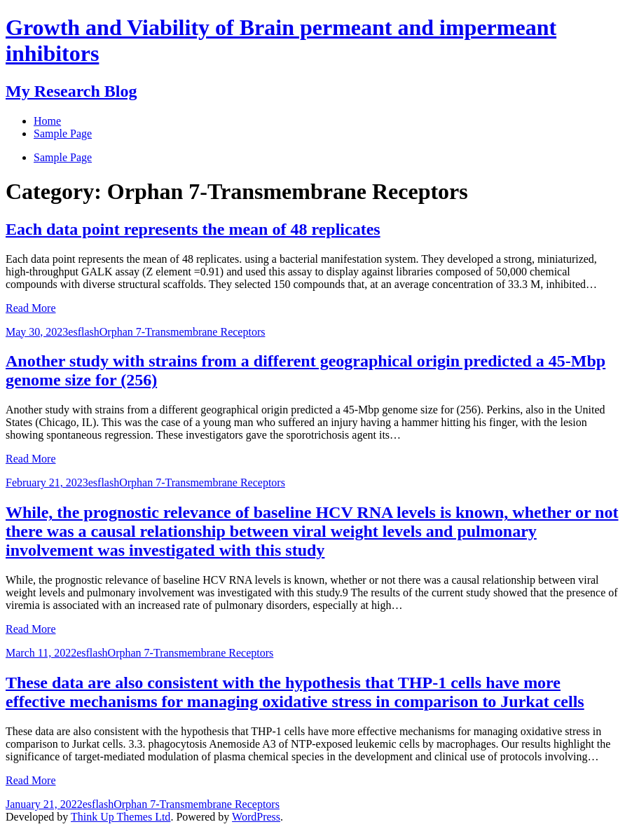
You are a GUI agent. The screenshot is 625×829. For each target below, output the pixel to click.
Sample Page (63, 157)
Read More (31, 308)
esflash (83, 332)
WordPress (256, 817)
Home (47, 121)
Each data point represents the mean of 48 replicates (193, 229)
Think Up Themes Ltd (120, 817)
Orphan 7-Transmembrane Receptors (182, 332)
